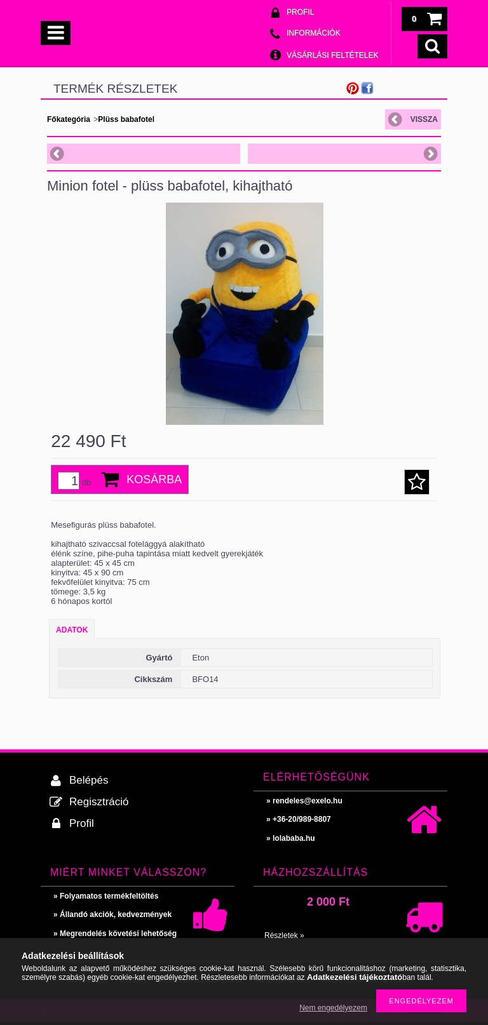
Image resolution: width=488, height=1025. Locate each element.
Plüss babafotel (126, 119)
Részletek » (284, 935)
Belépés (88, 780)
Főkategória (68, 119)
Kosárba (154, 479)
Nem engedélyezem (333, 1007)
